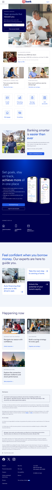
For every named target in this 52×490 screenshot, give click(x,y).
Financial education (7, 469)
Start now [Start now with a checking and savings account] (14, 25)
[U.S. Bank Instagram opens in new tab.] (14, 459)
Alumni (19, 475)
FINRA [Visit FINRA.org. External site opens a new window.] (26, 412)
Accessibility (21, 472)
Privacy (4, 480)
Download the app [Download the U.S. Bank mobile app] (13, 204)
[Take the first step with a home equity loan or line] (8, 87)
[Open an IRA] (21, 62)
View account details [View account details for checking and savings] (14, 29)
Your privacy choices (24, 480)
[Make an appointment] (32, 228)
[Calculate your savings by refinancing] (34, 87)
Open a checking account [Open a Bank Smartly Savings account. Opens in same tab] (35, 153)
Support (4, 465)
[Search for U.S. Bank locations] (7, 228)
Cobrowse (4, 483)
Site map (20, 469)
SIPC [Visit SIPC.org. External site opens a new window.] (31, 412)
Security (20, 465)
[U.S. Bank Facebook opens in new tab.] (3, 459)
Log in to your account (13, 208)
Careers (4, 472)
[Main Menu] (3, 2)
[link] (33, 52)
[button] (48, 2)
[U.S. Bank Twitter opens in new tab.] (8, 459)
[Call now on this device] (20, 228)
